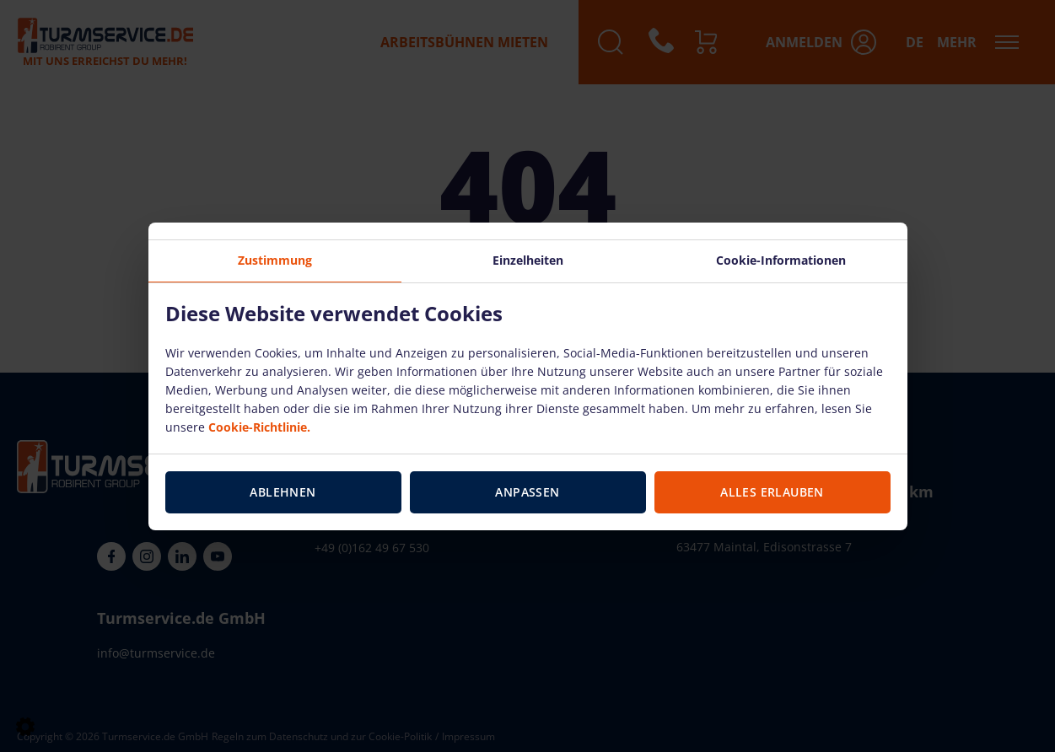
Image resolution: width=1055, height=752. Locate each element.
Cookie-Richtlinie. (259, 427)
